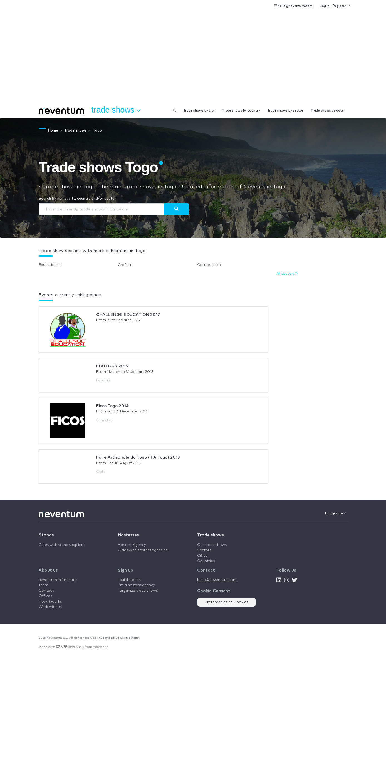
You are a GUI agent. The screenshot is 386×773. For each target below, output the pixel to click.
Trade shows (210, 535)
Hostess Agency (132, 545)
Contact (46, 591)
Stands (46, 535)
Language (335, 513)
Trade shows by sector (285, 110)
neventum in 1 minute (58, 580)
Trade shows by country (241, 110)
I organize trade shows (138, 591)
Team (43, 585)
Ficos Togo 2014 (112, 406)
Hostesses (128, 535)
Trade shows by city (199, 110)
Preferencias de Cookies (226, 602)
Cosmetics (209, 265)
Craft (125, 265)
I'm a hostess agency (136, 585)
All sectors (287, 274)
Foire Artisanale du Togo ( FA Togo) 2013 (138, 457)
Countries (206, 561)
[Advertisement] (193, 61)
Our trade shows (212, 545)
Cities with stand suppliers (61, 545)
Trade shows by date (327, 110)
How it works (50, 601)
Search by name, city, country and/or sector (77, 198)
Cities (202, 556)
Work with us (50, 607)
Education (50, 265)
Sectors (204, 550)
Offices (45, 596)
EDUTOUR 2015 (112, 366)
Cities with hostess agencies (142, 550)
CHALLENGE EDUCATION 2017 (128, 315)
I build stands (129, 580)
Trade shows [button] (115, 110)
